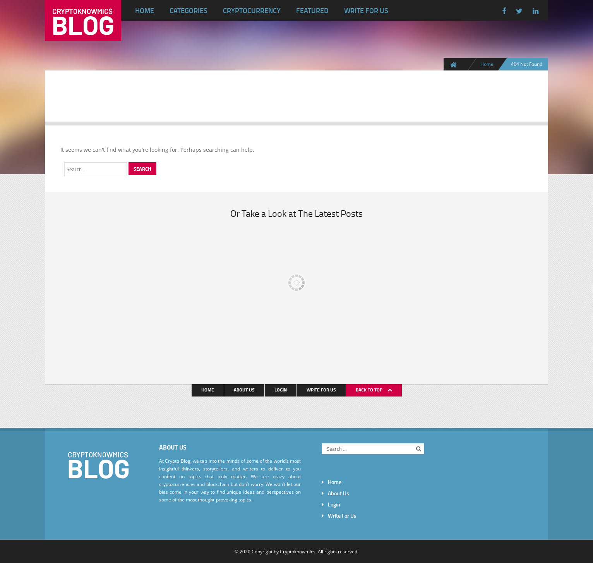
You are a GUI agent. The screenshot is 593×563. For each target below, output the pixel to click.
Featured (312, 10)
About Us (244, 389)
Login (280, 389)
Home (144, 10)
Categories (188, 10)
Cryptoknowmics (297, 551)
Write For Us (366, 10)
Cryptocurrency (252, 10)
